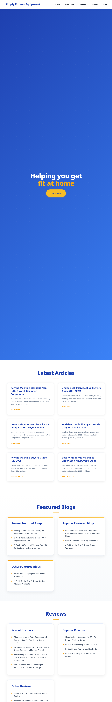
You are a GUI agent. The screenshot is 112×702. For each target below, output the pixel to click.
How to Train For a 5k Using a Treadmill (81, 540)
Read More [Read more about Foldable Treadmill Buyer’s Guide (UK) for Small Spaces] (67, 443)
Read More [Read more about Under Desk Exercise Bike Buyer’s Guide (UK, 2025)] (67, 407)
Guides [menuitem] (95, 4)
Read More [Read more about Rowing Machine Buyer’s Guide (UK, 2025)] (16, 476)
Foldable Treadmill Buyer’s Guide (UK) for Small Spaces (81, 426)
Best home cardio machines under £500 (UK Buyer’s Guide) (79, 459)
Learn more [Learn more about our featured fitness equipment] (56, 194)
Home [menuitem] (57, 4)
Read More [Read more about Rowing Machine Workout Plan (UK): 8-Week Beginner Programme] (16, 410)
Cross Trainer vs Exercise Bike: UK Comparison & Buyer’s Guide (30, 426)
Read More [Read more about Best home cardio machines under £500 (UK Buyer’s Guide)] (67, 476)
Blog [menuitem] (105, 4)
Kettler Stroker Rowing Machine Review (81, 649)
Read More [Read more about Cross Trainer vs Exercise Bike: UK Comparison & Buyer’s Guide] (16, 443)
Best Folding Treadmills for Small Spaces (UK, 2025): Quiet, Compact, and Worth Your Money (31, 657)
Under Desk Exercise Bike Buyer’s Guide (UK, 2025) (81, 389)
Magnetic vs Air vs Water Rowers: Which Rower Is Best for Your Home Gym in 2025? (30, 640)
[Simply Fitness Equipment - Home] (22, 4)
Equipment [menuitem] (69, 4)
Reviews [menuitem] (83, 4)
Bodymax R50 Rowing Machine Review (81, 644)
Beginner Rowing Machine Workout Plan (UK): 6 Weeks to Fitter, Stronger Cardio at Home (82, 533)
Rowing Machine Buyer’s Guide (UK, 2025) (29, 459)
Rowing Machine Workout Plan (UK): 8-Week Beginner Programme (29, 391)
